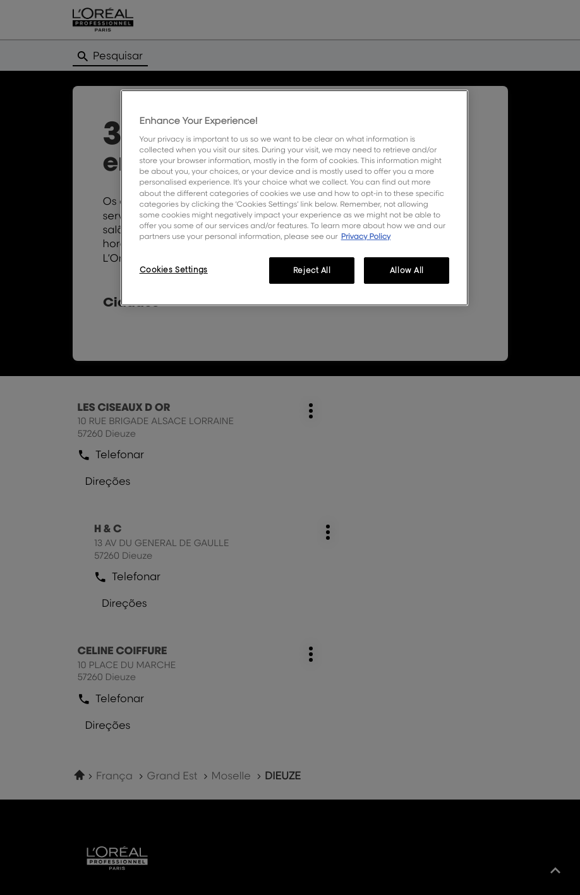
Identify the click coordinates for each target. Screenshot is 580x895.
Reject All (312, 270)
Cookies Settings (174, 269)
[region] (295, 198)
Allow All (407, 270)
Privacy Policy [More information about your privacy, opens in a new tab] (366, 236)
